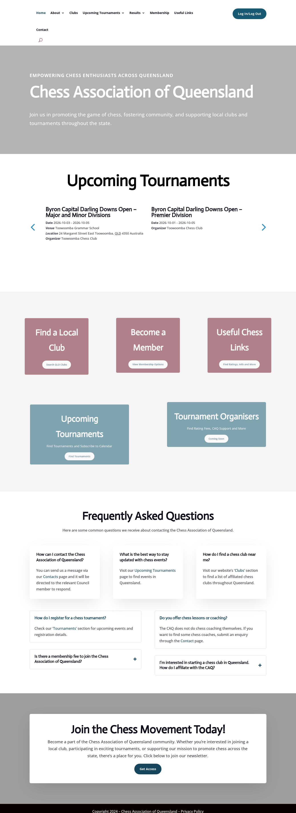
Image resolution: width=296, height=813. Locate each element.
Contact (42, 30)
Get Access (148, 769)
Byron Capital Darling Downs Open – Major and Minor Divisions (91, 212)
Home (41, 13)
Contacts (50, 576)
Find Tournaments (79, 449)
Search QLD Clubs (56, 358)
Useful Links (183, 13)
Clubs (73, 13)
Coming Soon (216, 434)
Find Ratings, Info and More (239, 358)
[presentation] (33, 227)
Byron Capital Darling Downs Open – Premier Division (196, 212)
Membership (159, 13)
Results (135, 13)
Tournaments (64, 628)
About (55, 13)
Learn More (66, 250)
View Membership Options (148, 358)
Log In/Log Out (249, 14)
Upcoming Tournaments (101, 13)
